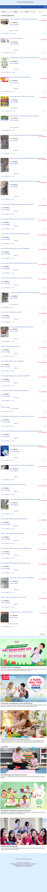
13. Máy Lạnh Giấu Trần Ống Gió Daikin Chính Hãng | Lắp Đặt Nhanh (15, 248)
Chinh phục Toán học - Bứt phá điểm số (11, 667)
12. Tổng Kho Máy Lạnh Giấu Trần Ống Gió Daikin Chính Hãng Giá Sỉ (15, 233)
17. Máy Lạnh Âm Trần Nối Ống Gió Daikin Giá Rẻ (11, 312)
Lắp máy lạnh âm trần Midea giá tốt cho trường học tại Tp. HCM (19, 889)
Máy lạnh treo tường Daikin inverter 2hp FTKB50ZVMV (20, 889)
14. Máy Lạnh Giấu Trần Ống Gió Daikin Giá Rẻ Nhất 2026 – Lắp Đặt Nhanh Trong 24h (19, 263)
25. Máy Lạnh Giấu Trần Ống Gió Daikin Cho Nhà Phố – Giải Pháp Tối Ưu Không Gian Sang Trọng (21, 431)
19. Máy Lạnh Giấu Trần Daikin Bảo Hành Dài (10, 346)
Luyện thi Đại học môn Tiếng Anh (9, 846)
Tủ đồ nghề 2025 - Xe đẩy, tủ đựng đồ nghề (13, 889)
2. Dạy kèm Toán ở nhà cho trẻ (15, 38)
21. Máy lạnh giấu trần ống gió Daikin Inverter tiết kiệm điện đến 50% (15, 375)
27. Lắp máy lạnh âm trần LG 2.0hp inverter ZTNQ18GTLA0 (21, 465)
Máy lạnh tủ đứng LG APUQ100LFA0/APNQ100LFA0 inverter (8, 889)
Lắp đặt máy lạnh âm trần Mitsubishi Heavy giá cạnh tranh (15, 889)
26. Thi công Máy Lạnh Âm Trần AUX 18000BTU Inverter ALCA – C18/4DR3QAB (26, 445)
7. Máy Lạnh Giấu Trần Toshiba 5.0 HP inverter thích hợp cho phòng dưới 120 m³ (26, 135)
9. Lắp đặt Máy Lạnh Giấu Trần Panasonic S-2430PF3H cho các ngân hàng (25, 181)
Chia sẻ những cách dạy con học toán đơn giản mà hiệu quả (15, 739)
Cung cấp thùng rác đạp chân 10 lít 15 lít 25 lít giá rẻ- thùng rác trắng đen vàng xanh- (39, 889)
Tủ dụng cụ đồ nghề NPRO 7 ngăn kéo (1, 889)
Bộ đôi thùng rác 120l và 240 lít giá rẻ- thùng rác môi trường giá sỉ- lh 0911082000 (5, 889)
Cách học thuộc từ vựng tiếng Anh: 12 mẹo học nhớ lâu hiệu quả (16, 703)
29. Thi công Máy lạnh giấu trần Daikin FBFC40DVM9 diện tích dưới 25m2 (24, 499)
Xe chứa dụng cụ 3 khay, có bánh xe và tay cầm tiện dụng (17, 889)
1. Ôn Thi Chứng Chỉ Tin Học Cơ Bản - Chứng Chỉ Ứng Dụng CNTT (23, 19)
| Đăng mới (44, 15)
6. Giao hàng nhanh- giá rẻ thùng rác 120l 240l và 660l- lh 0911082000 (24, 115)
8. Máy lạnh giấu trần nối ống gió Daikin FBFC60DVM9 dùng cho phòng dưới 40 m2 (26, 158)
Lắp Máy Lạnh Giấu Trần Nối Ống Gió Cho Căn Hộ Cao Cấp (44, 889)
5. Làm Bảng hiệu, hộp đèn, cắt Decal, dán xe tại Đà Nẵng (21, 96)
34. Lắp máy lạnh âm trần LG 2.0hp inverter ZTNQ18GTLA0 (21, 577)
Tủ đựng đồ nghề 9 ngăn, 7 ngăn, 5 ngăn (25, 889)
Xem (44, 33)
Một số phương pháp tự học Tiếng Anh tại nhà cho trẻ (14, 775)
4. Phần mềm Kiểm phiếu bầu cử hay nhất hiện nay (20, 77)
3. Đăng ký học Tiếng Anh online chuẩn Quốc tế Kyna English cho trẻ (24, 57)
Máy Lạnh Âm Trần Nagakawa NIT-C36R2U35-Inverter (45, 889)
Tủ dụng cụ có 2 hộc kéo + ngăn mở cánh (37, 889)
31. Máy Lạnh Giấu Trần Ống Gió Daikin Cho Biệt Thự (12, 533)
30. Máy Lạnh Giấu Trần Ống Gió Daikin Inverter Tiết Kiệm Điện (14, 518)
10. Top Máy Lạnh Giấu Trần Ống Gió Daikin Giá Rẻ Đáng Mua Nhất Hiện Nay (17, 204)
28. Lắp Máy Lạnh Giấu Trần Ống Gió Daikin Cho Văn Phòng (13, 484)
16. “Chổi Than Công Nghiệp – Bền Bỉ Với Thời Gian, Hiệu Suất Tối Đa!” (24, 292)
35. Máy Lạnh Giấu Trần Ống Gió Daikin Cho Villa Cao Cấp (13, 597)
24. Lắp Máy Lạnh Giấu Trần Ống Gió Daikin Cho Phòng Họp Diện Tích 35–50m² (17, 416)
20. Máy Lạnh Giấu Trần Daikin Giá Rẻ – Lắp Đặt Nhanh (12, 361)
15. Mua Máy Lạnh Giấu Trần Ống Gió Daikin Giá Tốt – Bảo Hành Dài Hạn (16, 277)
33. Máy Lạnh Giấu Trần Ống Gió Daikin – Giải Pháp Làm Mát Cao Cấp (15, 563)
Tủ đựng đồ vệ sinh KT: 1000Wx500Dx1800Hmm (42, 889)
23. (1, 405)
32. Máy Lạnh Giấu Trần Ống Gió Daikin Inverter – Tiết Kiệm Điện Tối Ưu (16, 548)
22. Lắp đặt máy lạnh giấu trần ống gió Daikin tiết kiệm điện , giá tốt (15, 390)
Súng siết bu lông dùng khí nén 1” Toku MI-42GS (22, 889)
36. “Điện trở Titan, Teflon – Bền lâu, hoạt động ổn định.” (21, 612)
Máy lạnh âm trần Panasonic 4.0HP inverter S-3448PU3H (24, 889)
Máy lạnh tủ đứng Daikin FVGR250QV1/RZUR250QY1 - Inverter (11, 889)
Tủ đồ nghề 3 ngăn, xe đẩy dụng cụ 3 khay (9, 889)
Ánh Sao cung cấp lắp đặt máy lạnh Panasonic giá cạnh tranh (36, 889)
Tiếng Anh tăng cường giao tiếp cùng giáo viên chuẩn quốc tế (16, 810)
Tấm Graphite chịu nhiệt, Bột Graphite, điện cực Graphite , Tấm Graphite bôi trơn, (27, 889)
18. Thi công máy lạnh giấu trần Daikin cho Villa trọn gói (21, 326)
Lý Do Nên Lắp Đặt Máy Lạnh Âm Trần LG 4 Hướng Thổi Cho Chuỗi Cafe (3, 889)
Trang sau (42, 634)
